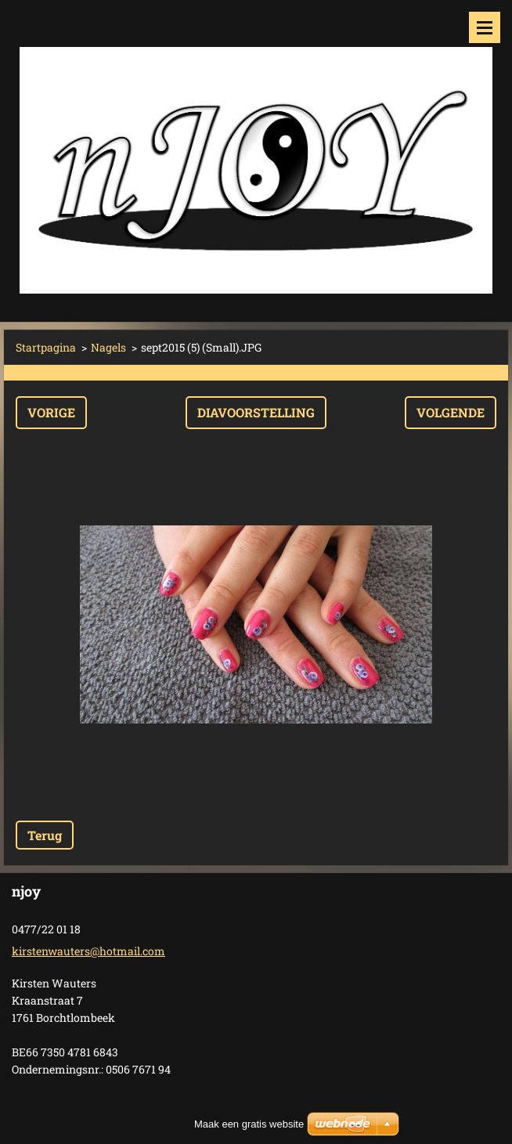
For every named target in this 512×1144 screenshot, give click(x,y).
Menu (484, 27)
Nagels (108, 347)
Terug (44, 835)
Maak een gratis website (249, 1124)
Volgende (450, 412)
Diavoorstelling (256, 412)
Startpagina (46, 347)
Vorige (51, 412)
